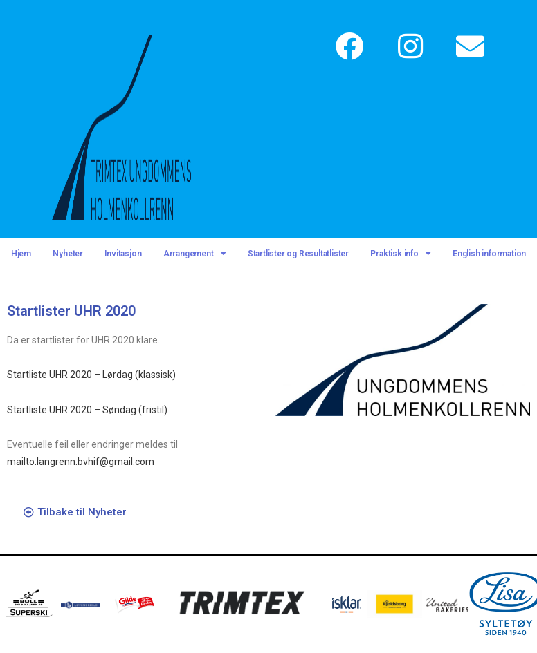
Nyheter (68, 253)
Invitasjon (122, 253)
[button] (75, 513)
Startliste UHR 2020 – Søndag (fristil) (87, 409)
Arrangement (194, 254)
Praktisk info (400, 254)
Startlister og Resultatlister (298, 253)
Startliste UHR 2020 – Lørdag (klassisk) (91, 374)
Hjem (21, 253)
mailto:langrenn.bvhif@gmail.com (80, 461)
